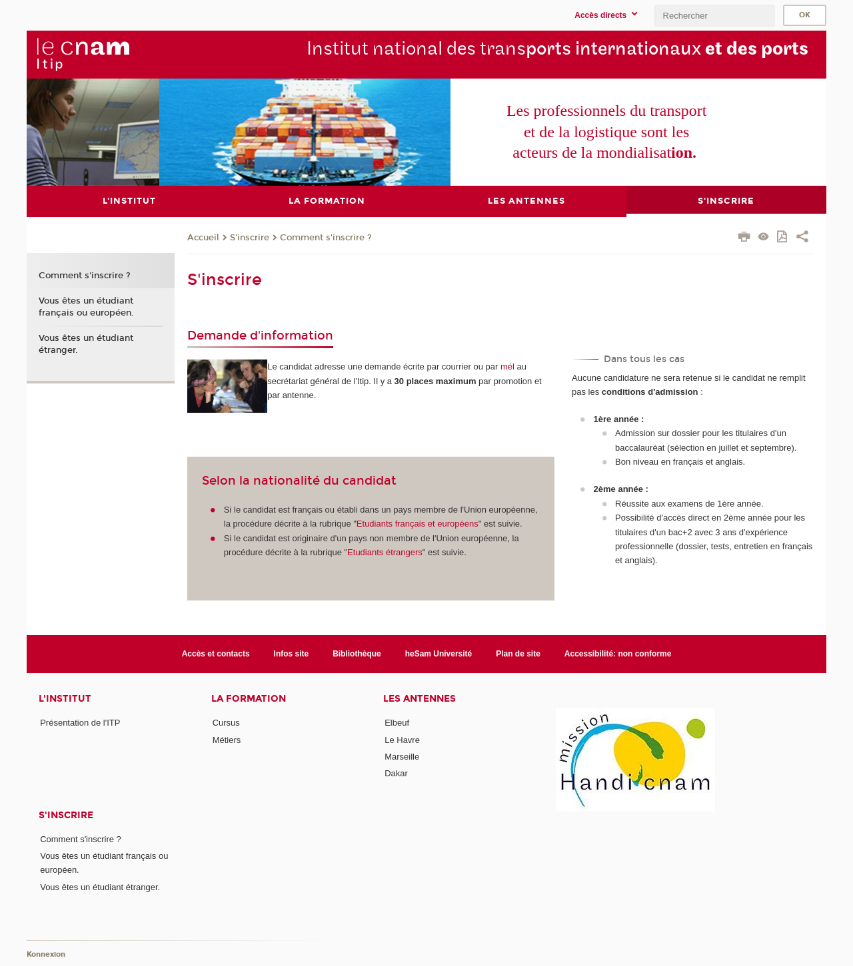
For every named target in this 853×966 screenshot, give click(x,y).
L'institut (65, 698)
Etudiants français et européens (417, 524)
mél (507, 366)
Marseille (402, 756)
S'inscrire (249, 237)
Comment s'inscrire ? (326, 237)
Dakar (396, 773)
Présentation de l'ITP (80, 723)
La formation (248, 698)
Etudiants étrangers (385, 552)
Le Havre (402, 739)
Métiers (227, 739)
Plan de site (518, 653)
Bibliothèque (357, 653)
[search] (714, 16)
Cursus (226, 723)
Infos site (291, 653)
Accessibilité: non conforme (618, 653)
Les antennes (419, 698)
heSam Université (438, 653)
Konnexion (46, 954)
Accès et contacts (216, 653)
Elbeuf (397, 723)
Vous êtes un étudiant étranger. (86, 343)
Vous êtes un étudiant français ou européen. (86, 306)
